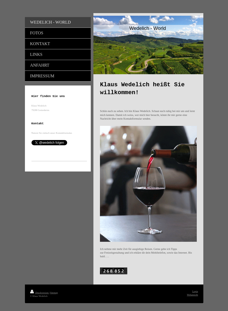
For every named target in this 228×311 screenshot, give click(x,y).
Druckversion (39, 292)
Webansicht (192, 294)
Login (195, 291)
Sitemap (54, 292)
